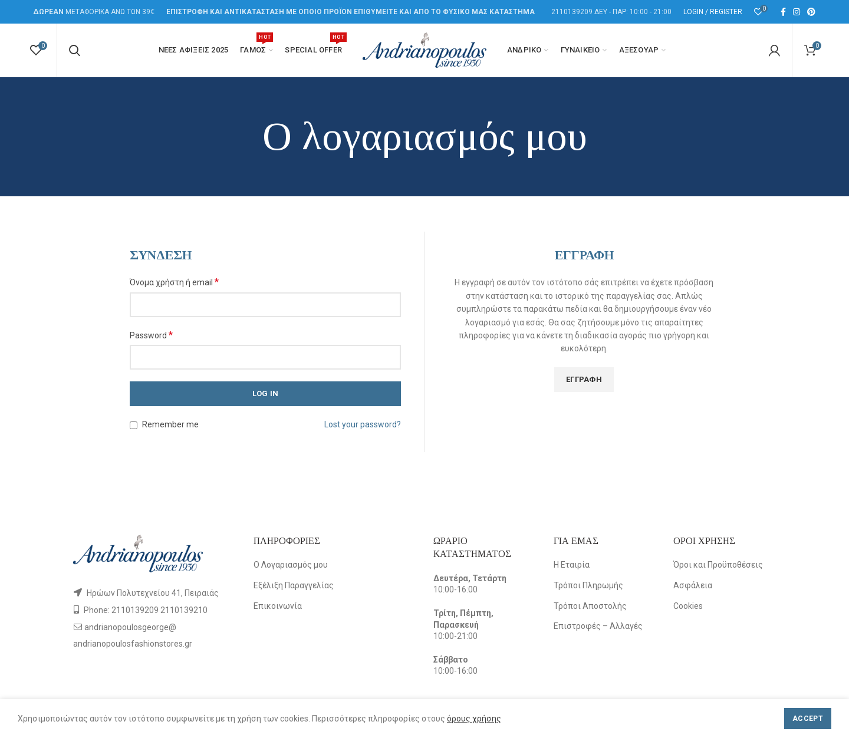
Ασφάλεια (692, 585)
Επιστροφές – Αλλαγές (598, 626)
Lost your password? (362, 424)
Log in (265, 393)
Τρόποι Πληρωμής (588, 585)
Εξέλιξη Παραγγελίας (294, 585)
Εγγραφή (584, 379)
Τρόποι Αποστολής (590, 606)
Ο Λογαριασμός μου (291, 564)
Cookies (688, 606)
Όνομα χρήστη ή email (174, 282)
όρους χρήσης (474, 718)
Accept (807, 718)
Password (151, 335)
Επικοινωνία (278, 606)
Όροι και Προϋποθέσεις (718, 564)
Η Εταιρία (572, 564)
